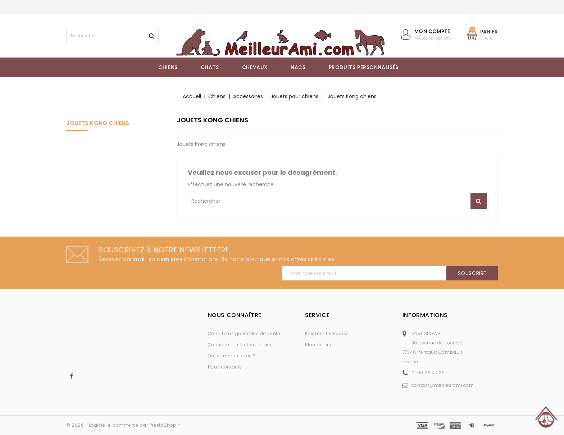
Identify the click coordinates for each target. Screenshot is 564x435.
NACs (298, 67)
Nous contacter (226, 367)
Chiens (168, 67)
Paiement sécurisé (327, 333)
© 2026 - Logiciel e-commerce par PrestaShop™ (123, 425)
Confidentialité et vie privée (240, 345)
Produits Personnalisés (364, 67)
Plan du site (319, 345)
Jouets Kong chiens (97, 123)
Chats (210, 67)
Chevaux (255, 67)
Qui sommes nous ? (231, 356)
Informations (425, 315)
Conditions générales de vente (244, 333)
